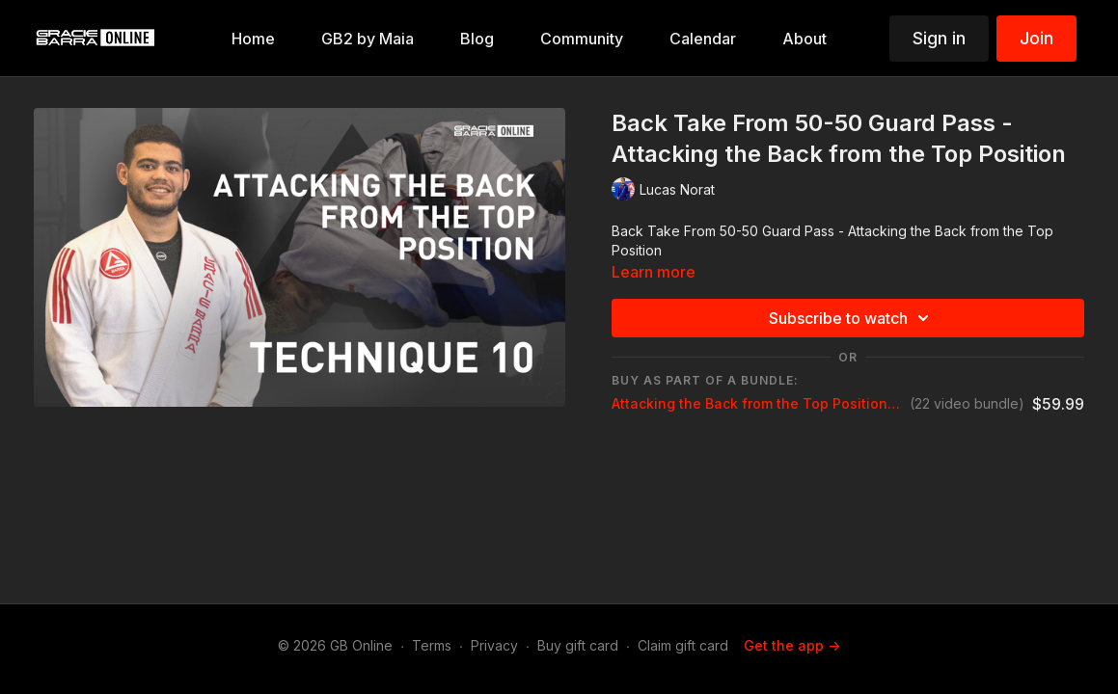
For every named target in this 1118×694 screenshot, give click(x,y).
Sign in (939, 38)
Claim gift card (683, 645)
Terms (431, 645)
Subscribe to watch (852, 318)
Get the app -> (792, 645)
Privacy (494, 645)
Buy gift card (577, 645)
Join (1036, 38)
